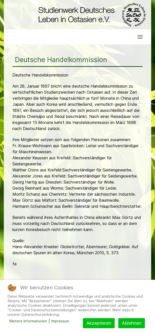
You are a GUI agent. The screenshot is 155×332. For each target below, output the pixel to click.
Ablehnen (131, 323)
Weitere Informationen (28, 321)
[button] (140, 36)
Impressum (60, 321)
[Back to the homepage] (91, 14)
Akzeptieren (98, 323)
